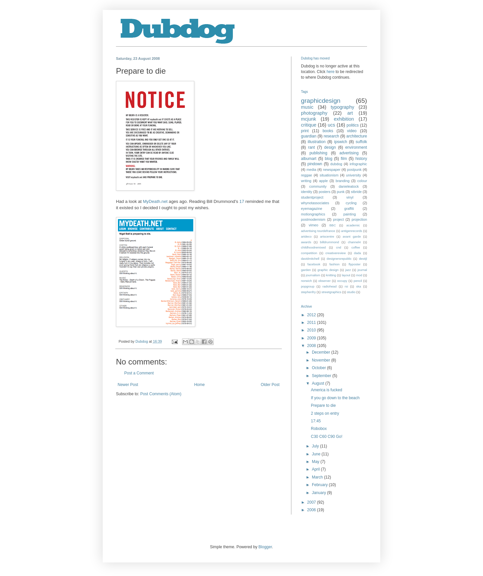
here (330, 71)
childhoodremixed (313, 247)
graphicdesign (320, 100)
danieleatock (349, 186)
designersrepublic (339, 258)
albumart (308, 158)
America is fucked (326, 390)
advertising (348, 153)
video (352, 131)
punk (340, 192)
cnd (338, 247)
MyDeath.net (155, 201)
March (318, 477)
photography (314, 113)
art (350, 113)
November (321, 360)
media (311, 170)
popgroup (308, 286)
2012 (312, 315)
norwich (306, 281)
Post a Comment (139, 373)
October (319, 367)
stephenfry (308, 292)
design (330, 147)
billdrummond (329, 242)
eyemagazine (311, 209)
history (361, 158)
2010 (312, 330)
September (322, 375)
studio (351, 292)
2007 (312, 502)
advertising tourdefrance (318, 231)
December (321, 352)
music (307, 107)
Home (199, 384)
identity (306, 192)
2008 (312, 345)
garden (306, 270)
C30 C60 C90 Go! (326, 436)
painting (349, 214)
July (316, 446)
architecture (356, 136)
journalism (313, 275)
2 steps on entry (325, 413)
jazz (348, 270)
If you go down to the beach (335, 398)
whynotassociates (315, 203)
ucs (331, 125)
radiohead (329, 286)
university (353, 175)
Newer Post (128, 384)
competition (309, 253)
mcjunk (308, 119)
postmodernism (313, 219)
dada (357, 253)
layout (346, 275)
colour (362, 181)
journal (362, 270)
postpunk (354, 170)
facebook (314, 264)
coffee (356, 247)
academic (353, 225)
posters (324, 192)
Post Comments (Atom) (160, 394)
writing (306, 181)
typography (342, 107)
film (344, 158)
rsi (346, 286)
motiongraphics (313, 214)
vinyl (349, 197)
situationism (328, 175)
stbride (356, 192)
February (320, 484)
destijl (363, 258)
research (331, 136)
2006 (312, 510)
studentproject (312, 197)
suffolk (361, 141)
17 (241, 201)
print (305, 131)
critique (308, 125)
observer (324, 281)
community (317, 186)
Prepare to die (323, 405)
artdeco (306, 236)
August (318, 383)
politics (353, 125)
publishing (318, 153)
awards (306, 242)
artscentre (327, 236)
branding (343, 181)
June (316, 454)
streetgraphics (331, 292)
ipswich (340, 141)
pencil (357, 281)
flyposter (354, 264)
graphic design (328, 270)
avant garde (352, 236)
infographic (358, 164)
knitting (331, 275)
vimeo (313, 225)
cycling (351, 203)
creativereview (335, 253)
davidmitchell (310, 258)
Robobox (319, 428)
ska (358, 286)
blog (328, 158)
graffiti (349, 209)
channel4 (354, 242)
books (327, 131)
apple (323, 181)
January (319, 492)
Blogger (265, 547)
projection (359, 219)
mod (359, 275)
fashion (334, 264)
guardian (308, 136)
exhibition (344, 119)
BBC (332, 225)
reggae (306, 175)
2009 (312, 338)
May (316, 461)
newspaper (331, 170)
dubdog (336, 164)
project (338, 219)
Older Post (270, 384)
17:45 (316, 421)
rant (311, 147)
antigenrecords (351, 231)
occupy (342, 281)
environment (356, 147)
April (316, 469)
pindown (315, 164)
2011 (312, 322)
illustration (316, 141)
